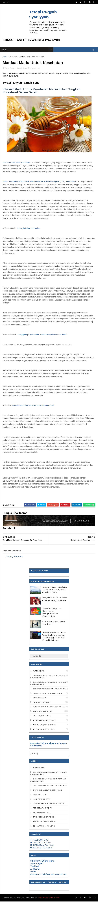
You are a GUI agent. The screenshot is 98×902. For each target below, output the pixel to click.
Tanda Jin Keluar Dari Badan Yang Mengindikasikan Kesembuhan (52, 613)
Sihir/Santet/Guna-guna (42, 862)
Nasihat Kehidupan (41, 703)
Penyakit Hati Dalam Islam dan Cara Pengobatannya (54, 600)
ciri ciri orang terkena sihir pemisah (50, 690)
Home (5, 57)
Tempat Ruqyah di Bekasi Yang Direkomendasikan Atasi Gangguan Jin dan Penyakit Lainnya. (54, 637)
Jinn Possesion (40, 699)
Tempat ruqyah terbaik (44, 730)
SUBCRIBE (48, 849)
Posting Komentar (14, 557)
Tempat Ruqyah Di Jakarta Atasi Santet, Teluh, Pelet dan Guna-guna (54, 591)
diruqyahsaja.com (18, 898)
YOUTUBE (37, 849)
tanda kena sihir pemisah (44, 721)
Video (33, 873)
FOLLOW (46, 844)
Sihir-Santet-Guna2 (42, 717)
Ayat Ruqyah (38, 672)
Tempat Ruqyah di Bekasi (44, 726)
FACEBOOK (37, 841)
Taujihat (34, 867)
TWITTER (37, 844)
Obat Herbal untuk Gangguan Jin (48, 708)
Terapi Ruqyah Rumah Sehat (49, 898)
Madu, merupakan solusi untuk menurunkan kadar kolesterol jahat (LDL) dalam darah (40, 182)
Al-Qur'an (35, 870)
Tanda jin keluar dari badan (28, 229)
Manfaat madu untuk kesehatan (16, 163)
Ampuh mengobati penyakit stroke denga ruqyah (33, 406)
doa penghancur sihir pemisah (47, 694)
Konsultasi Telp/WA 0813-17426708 (48, 875)
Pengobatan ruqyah (42, 712)
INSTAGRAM (38, 846)
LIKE (46, 841)
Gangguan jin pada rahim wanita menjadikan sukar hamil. (42, 336)
